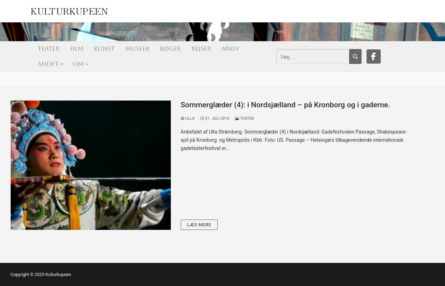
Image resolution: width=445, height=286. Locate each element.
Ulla (188, 118)
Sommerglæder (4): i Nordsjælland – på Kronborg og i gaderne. (285, 105)
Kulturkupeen (69, 9)
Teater (244, 118)
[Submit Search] (355, 56)
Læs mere (199, 224)
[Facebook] (374, 56)
